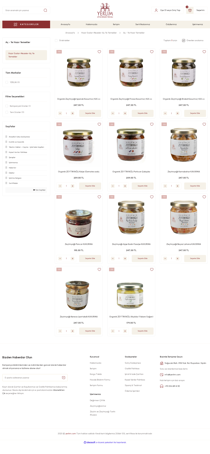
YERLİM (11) (15, 82)
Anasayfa (65, 24)
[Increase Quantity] (74, 112)
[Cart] (197, 10)
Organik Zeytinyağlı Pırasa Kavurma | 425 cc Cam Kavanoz (131, 97)
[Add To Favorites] (98, 53)
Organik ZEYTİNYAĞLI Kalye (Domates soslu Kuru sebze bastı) (78, 172)
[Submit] (63, 387)
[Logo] (105, 10)
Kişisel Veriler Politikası (135, 389)
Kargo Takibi (96, 383)
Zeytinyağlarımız (98, 415)
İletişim (116, 24)
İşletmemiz (197, 24)
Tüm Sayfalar (39, 190)
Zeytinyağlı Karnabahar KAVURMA (184, 172)
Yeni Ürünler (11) (17, 112)
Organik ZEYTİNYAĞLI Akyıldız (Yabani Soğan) (131, 322)
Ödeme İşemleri (132, 400)
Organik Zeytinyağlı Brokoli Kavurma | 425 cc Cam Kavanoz (183, 97)
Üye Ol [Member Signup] (163, 10)
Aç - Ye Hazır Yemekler (134, 33)
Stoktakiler (64, 40)
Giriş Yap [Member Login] (176, 10)
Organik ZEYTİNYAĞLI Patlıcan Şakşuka (131, 172)
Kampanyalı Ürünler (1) (20, 106)
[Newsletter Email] (35, 387)
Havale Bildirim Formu (100, 389)
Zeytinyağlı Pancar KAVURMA (79, 247)
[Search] (26, 10)
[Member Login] (156, 10)
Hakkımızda (91, 24)
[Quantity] (67, 112)
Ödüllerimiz (171, 24)
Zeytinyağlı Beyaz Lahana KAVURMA (183, 247)
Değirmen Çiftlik (97, 410)
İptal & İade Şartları (134, 383)
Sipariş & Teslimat (133, 395)
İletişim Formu (96, 395)
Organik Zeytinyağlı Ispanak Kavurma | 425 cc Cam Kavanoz (79, 97)
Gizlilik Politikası (132, 378)
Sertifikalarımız (142, 24)
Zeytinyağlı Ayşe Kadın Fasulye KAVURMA (131, 247)
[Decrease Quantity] (61, 112)
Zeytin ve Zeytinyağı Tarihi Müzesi (102, 423)
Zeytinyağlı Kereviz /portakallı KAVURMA (79, 322)
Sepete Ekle (90, 112)
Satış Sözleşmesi (133, 372)
